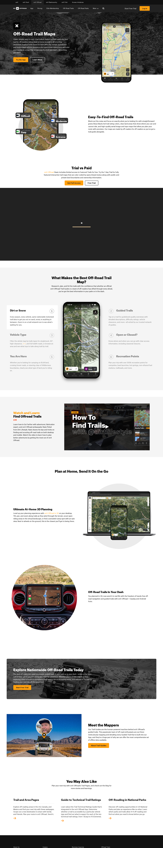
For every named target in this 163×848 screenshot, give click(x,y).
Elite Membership (52, 8)
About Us (16, 847)
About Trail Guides (98, 745)
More (95, 8)
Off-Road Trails (68, 8)
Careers (45, 847)
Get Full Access (74, 183)
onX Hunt (26, 2)
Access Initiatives (78, 2)
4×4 (24, 344)
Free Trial (92, 183)
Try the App (21, 60)
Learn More (37, 60)
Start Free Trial (130, 8)
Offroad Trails (105, 847)
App (31, 8)
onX (17, 2)
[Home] (20, 8)
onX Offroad (37, 2)
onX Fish (64, 2)
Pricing (39, 8)
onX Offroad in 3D (51, 513)
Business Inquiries (78, 847)
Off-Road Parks (83, 8)
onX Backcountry (51, 2)
